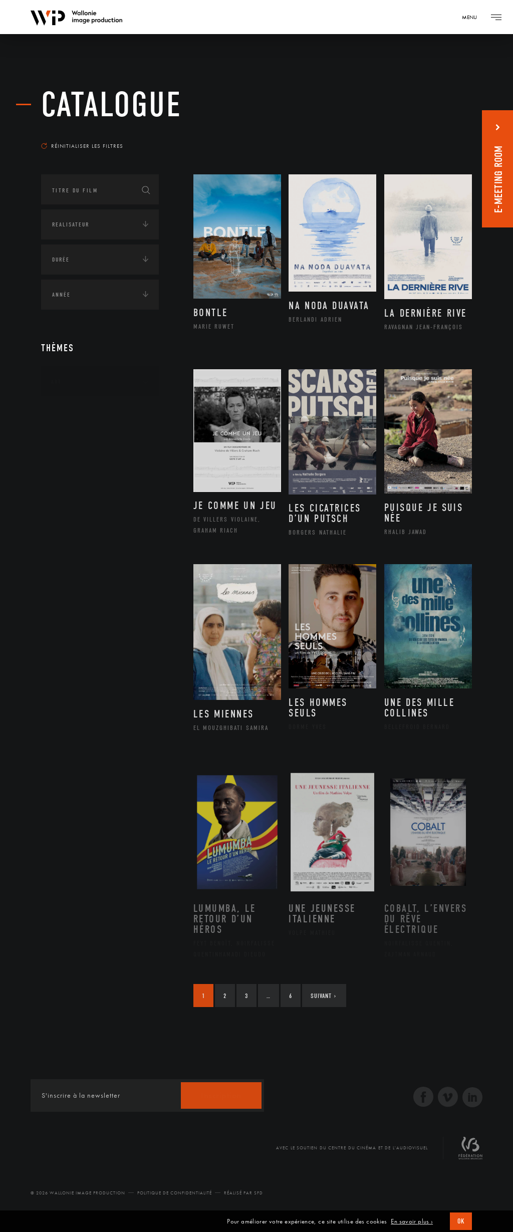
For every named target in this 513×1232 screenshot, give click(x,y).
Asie (68, 490)
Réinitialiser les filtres (82, 145)
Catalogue (111, 105)
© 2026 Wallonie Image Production (78, 1193)
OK (460, 1221)
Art (56, 381)
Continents (69, 412)
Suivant (323, 996)
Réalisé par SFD (243, 1193)
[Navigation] (473, 17)
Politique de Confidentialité (174, 1193)
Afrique (75, 443)
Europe (73, 507)
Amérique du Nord (93, 459)
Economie (66, 572)
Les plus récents (437, 132)
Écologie (65, 541)
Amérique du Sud (90, 475)
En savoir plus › (412, 1221)
